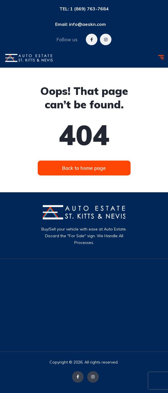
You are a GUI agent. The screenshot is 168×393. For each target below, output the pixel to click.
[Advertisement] (98, 305)
